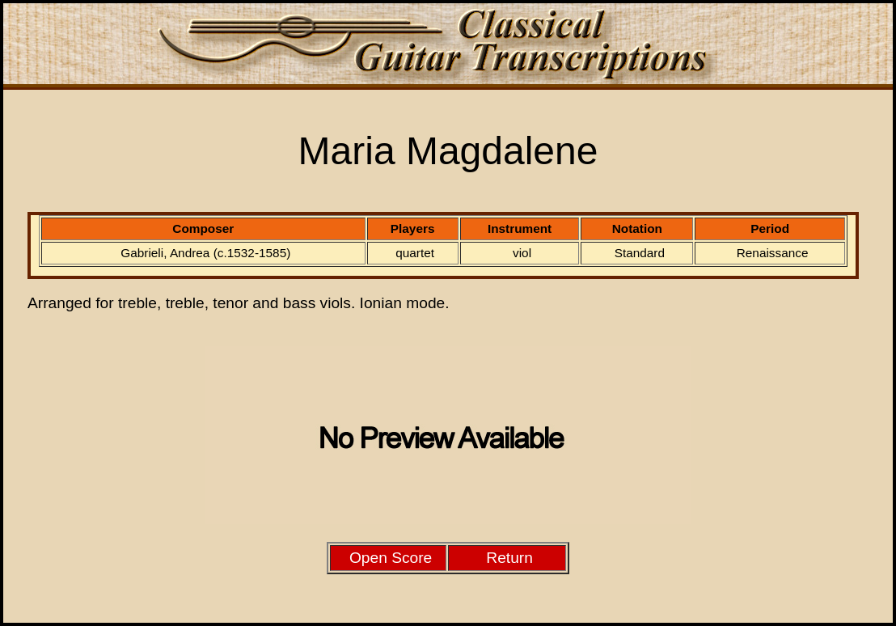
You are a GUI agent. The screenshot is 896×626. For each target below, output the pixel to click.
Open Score (390, 557)
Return (509, 557)
